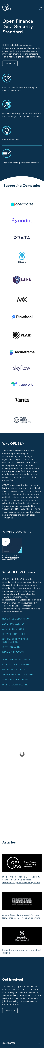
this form (13, 558)
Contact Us (10, 63)
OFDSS (12, 1043)
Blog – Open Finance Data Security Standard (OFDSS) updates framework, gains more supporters (21, 880)
